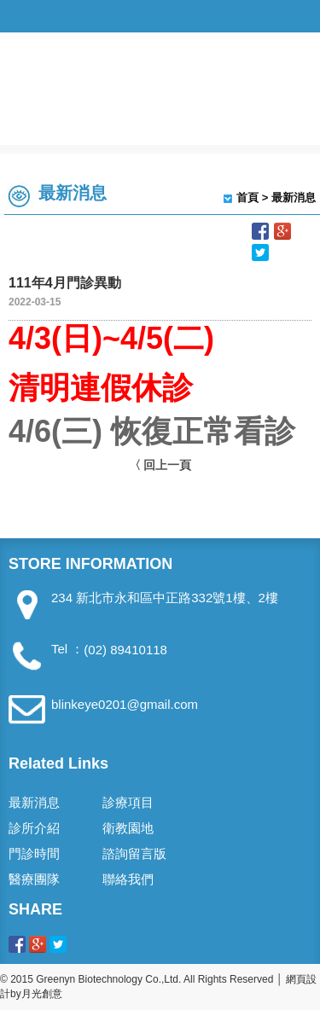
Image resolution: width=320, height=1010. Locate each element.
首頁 (247, 197)
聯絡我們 (128, 879)
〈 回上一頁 (160, 465)
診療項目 (128, 802)
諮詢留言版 (134, 853)
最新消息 (34, 802)
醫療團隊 (34, 879)
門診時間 (34, 853)
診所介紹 (34, 828)
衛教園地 (128, 828)
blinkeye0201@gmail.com (124, 704)
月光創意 (41, 994)
